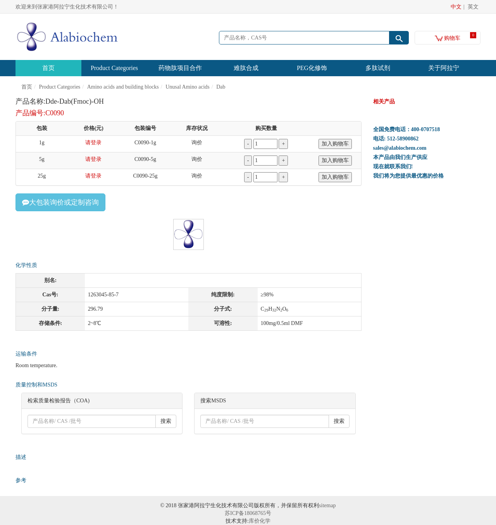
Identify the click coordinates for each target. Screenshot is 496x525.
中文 (456, 7)
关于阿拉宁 (443, 68)
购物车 (448, 38)
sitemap (327, 505)
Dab (220, 87)
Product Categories (114, 68)
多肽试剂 (377, 68)
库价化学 (259, 521)
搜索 (165, 421)
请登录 (93, 142)
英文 (473, 7)
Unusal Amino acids (187, 87)
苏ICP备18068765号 (248, 513)
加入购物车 (335, 144)
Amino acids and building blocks (123, 87)
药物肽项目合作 (180, 68)
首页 (48, 68)
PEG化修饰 (312, 68)
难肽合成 (246, 68)
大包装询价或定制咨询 (60, 202)
